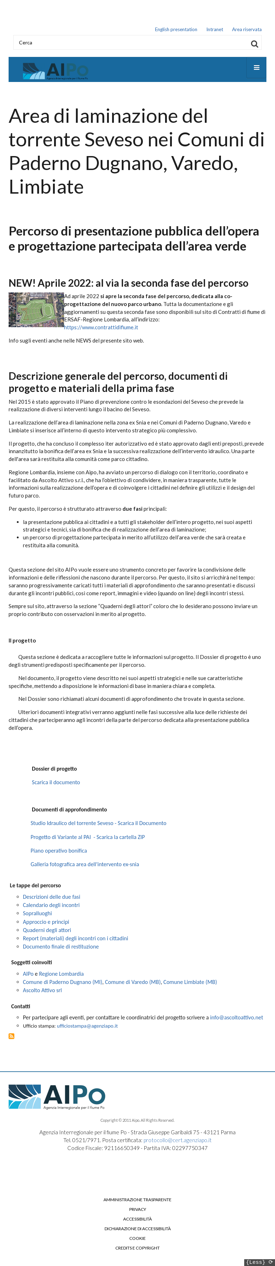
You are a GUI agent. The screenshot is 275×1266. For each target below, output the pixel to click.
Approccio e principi (46, 923)
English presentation (176, 30)
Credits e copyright (137, 1249)
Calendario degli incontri (51, 906)
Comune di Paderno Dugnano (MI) (62, 983)
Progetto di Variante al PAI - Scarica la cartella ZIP (88, 838)
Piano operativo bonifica (59, 851)
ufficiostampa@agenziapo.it (87, 1027)
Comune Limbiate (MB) (190, 983)
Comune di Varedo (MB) (133, 983)
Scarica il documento (56, 783)
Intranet (214, 30)
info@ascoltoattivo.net (236, 1018)
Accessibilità (137, 1220)
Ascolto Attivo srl (42, 991)
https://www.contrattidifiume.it (101, 328)
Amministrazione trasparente (137, 1201)
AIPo (28, 975)
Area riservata (247, 30)
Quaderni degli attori (47, 931)
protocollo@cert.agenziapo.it (178, 1141)
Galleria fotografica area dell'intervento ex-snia (85, 865)
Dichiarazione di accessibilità (138, 1230)
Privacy (137, 1210)
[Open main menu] (256, 68)
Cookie (137, 1239)
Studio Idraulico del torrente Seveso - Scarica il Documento (99, 824)
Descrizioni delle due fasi (51, 897)
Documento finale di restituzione (61, 948)
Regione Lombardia (61, 975)
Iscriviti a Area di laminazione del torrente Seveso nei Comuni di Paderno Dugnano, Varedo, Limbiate (11, 1038)
